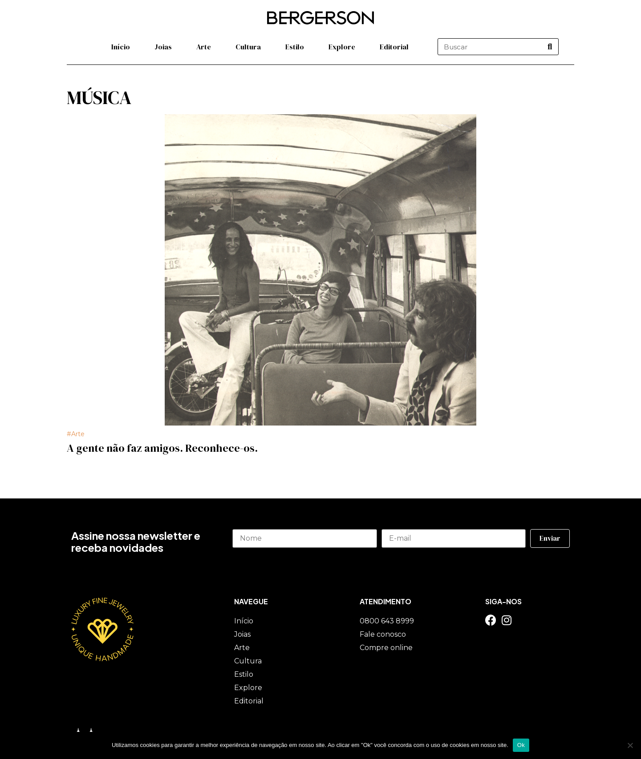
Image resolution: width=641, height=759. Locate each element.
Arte (203, 47)
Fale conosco (383, 634)
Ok (521, 745)
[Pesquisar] (549, 47)
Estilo (294, 47)
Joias (163, 47)
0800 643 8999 (387, 621)
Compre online (386, 647)
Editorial (394, 47)
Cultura (248, 47)
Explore (342, 47)
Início (120, 47)
